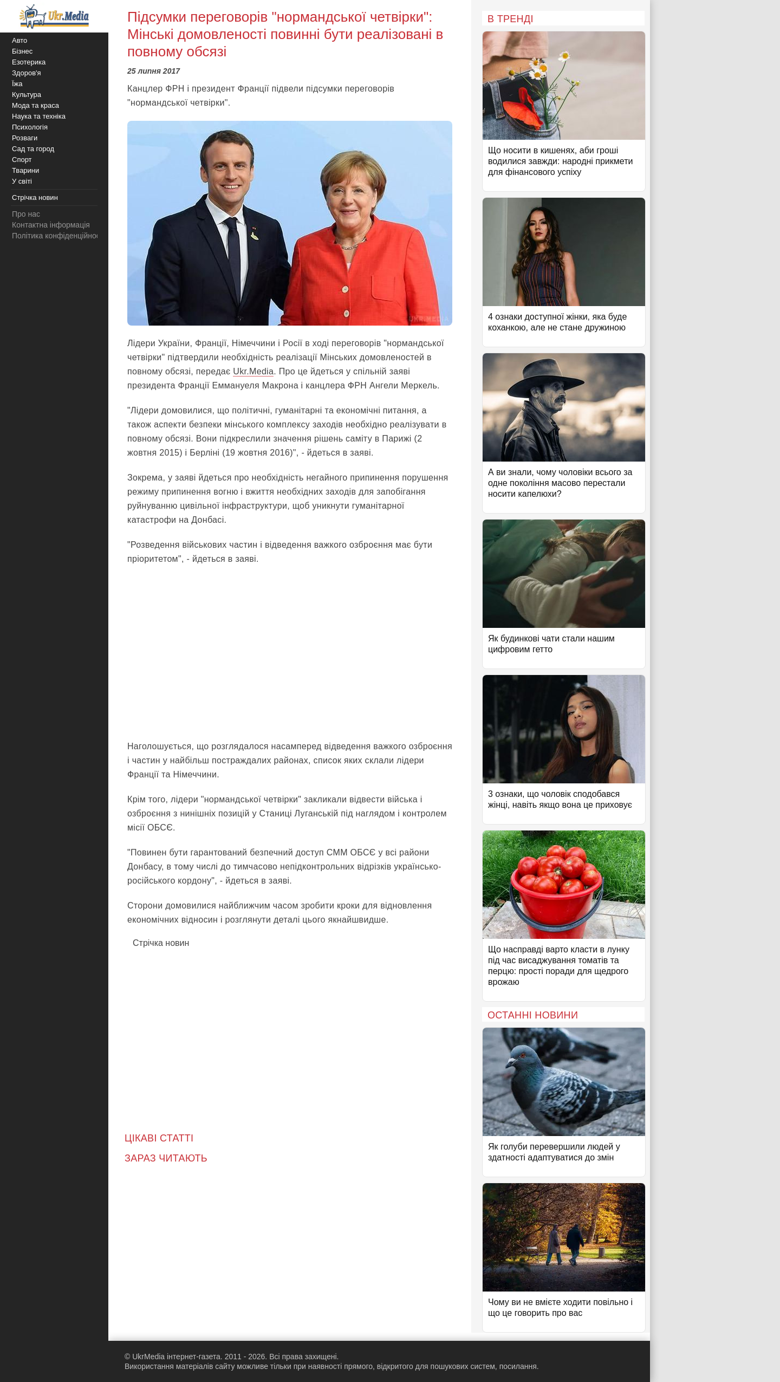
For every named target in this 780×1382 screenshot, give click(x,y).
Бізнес (22, 51)
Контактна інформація (51, 224)
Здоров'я (26, 73)
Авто (19, 40)
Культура (26, 94)
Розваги (24, 138)
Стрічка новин (161, 943)
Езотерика (29, 62)
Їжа (17, 84)
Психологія (30, 127)
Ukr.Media (253, 371)
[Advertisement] (289, 653)
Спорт (22, 159)
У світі (22, 181)
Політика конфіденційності (58, 235)
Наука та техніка (39, 116)
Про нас (26, 214)
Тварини (25, 170)
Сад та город (33, 149)
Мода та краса (35, 105)
